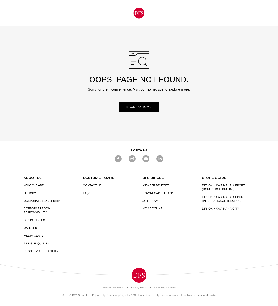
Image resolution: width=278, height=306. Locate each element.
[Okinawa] (139, 13)
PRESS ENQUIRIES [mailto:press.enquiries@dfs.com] (36, 243)
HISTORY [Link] (30, 193)
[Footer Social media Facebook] (118, 162)
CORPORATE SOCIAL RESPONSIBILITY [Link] (38, 210)
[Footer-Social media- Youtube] (145, 162)
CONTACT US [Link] (92, 185)
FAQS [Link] (86, 193)
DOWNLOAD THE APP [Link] (157, 193)
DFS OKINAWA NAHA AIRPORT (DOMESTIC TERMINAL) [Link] (223, 187)
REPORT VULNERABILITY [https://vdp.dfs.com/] (41, 251)
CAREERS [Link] (30, 228)
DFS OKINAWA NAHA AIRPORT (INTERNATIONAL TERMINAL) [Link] (223, 199)
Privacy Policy (139, 287)
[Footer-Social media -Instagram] (132, 162)
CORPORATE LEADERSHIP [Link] (42, 201)
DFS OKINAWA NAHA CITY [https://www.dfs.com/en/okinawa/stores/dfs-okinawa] (220, 208)
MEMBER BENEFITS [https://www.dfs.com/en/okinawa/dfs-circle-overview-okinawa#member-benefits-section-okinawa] (156, 185)
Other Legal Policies (165, 287)
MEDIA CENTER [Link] (34, 236)
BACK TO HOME (139, 106)
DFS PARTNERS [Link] (34, 220)
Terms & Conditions (112, 287)
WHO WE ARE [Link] (34, 185)
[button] (139, 275)
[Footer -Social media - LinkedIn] (159, 162)
